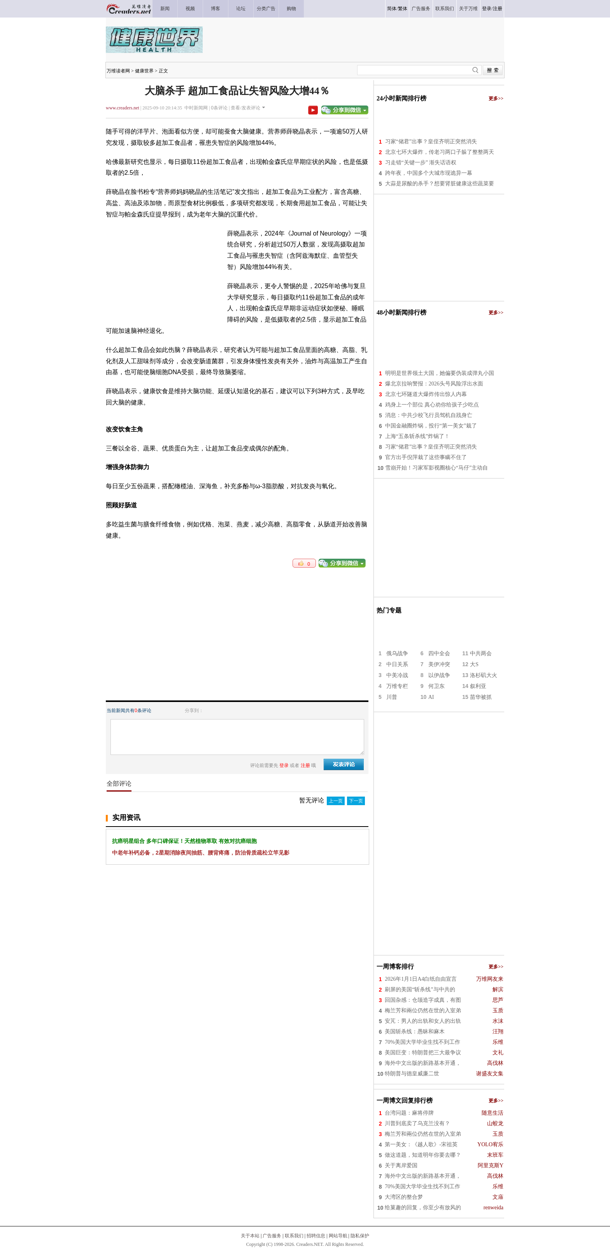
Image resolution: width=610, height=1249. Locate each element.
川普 (391, 697)
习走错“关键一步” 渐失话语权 (421, 162)
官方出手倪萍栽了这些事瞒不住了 (426, 457)
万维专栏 (397, 686)
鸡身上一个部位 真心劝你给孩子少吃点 (432, 405)
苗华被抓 (481, 697)
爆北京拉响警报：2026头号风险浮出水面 (434, 384)
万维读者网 (118, 71)
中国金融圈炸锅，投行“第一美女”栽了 (431, 426)
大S (474, 664)
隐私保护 (360, 1235)
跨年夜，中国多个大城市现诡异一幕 (428, 173)
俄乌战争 (397, 653)
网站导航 (338, 1235)
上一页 (336, 801)
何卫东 (436, 686)
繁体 (402, 8)
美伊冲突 (439, 664)
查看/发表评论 (245, 108)
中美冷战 (397, 675)
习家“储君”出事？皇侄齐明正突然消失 (431, 141)
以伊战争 (439, 675)
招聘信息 (316, 1235)
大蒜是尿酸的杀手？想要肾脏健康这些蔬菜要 (439, 183)
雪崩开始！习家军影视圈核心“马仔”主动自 (436, 468)
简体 (391, 8)
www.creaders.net (122, 108)
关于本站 (250, 1235)
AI (431, 697)
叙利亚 (478, 686)
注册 (497, 8)
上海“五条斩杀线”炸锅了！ (417, 436)
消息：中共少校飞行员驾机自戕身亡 (428, 415)
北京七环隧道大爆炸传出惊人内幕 (426, 394)
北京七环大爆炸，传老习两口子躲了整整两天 (439, 152)
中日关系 (397, 664)
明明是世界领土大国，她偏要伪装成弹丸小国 (439, 373)
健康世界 (144, 71)
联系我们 (294, 1235)
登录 (486, 8)
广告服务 (272, 1235)
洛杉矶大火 (483, 675)
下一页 (356, 801)
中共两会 (481, 653)
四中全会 (439, 653)
